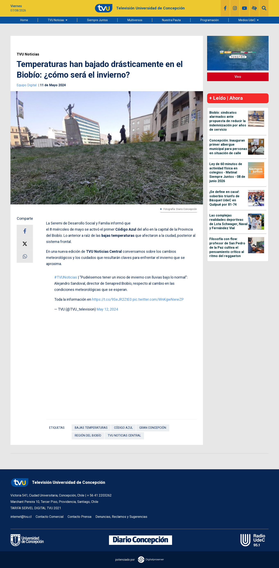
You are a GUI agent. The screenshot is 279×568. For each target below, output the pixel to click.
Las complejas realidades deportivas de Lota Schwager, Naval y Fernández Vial (228, 221)
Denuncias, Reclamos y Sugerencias (121, 517)
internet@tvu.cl (21, 517)
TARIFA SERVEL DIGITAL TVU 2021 (35, 508)
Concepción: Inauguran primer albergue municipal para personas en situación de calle (228, 146)
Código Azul (123, 428)
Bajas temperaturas (91, 428)
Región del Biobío (88, 435)
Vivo (238, 77)
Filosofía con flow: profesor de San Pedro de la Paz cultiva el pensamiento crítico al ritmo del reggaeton (227, 247)
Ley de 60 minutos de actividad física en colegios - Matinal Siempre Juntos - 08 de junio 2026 (227, 172)
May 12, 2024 (107, 309)
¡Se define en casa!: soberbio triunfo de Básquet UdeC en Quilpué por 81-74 (224, 198)
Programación (209, 20)
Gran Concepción (152, 428)
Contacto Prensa (79, 517)
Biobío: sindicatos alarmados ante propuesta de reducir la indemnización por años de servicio (227, 121)
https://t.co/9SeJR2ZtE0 (112, 299)
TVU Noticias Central (124, 435)
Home (24, 20)
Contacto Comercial (50, 517)
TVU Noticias (56, 20)
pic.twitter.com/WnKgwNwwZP (158, 299)
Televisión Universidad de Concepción (57, 482)
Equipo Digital (27, 85)
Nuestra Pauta (171, 20)
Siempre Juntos (97, 20)
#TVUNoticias (65, 277)
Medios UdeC (246, 20)
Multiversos (134, 20)
